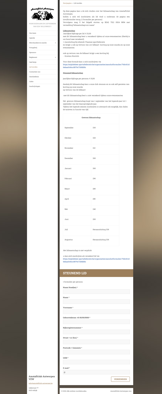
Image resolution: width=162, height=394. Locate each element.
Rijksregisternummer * (72, 327)
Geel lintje (32, 62)
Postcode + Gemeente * (72, 348)
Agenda (32, 38)
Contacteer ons (34, 72)
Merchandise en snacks (38, 43)
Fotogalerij (33, 47)
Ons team (32, 33)
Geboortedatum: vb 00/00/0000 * (76, 317)
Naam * (66, 297)
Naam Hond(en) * (70, 287)
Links (31, 81)
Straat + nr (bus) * (70, 337)
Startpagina (67, 3)
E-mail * (66, 368)
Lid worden (33, 67)
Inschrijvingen (34, 86)
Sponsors (32, 52)
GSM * (65, 358)
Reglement (33, 57)
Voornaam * (68, 307)
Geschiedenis (34, 77)
